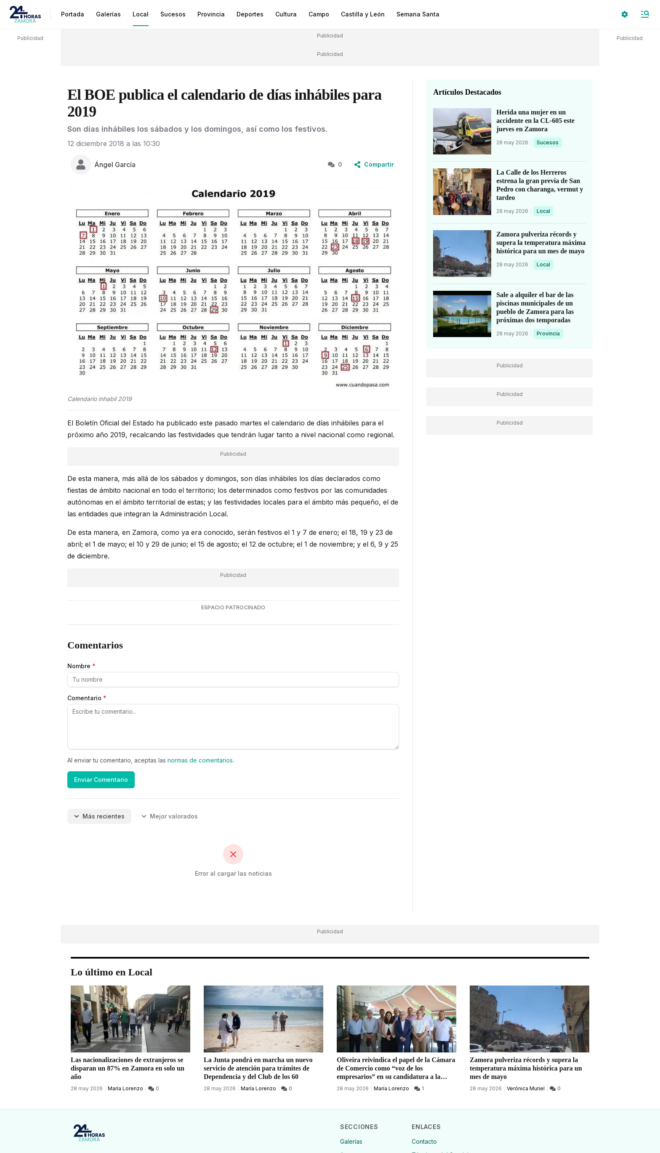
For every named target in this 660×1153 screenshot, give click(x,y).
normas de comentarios (200, 760)
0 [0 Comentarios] (335, 164)
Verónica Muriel (526, 1088)
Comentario (86, 697)
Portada (72, 14)
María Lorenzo (125, 1088)
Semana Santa (418, 14)
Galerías (108, 14)
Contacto (424, 1141)
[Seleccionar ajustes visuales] (624, 14)
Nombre (81, 665)
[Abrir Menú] (644, 14)
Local (545, 210)
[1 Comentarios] (419, 1088)
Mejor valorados (169, 816)
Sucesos (549, 142)
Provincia (549, 333)
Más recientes (99, 816)
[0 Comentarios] (153, 1088)
